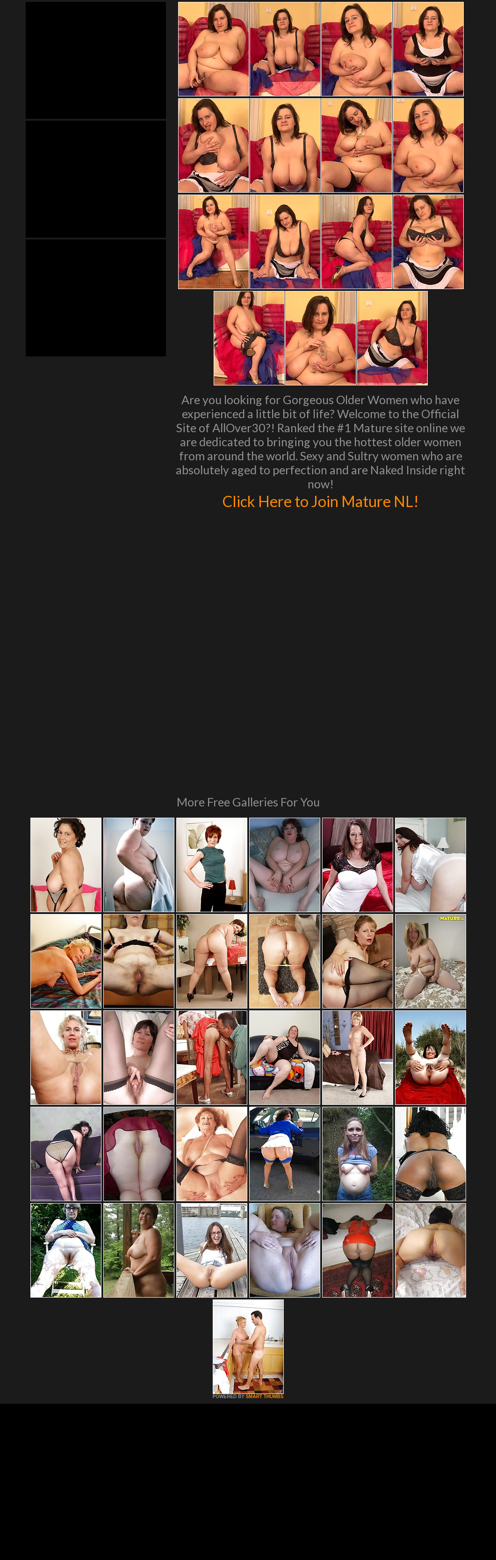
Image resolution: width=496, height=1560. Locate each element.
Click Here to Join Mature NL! (321, 500)
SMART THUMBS (264, 1268)
